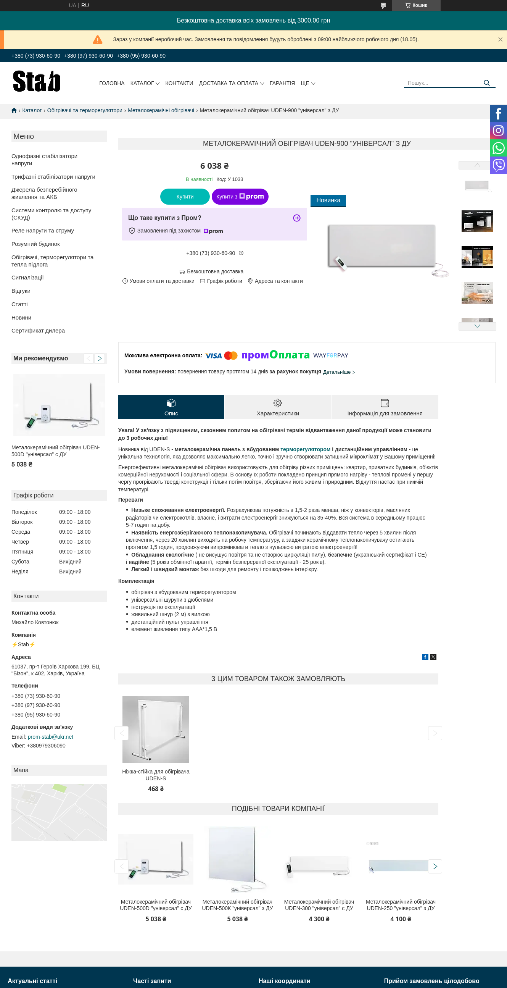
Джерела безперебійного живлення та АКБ (44, 193)
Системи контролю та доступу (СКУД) (51, 214)
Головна (111, 83)
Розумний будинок (35, 244)
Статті (19, 304)
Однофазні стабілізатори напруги (44, 159)
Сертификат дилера (38, 330)
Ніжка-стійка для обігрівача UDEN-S (155, 774)
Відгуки (21, 290)
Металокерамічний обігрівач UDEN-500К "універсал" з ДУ (237, 905)
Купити (185, 197)
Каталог (142, 83)
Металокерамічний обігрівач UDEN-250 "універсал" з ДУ (401, 905)
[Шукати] (487, 83)
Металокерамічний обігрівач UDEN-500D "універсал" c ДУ (55, 450)
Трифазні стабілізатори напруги (53, 176)
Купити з (240, 196)
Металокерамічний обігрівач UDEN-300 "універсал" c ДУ (319, 905)
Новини (21, 317)
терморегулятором (305, 449)
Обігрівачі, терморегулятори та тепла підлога (52, 261)
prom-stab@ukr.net (50, 737)
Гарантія (282, 83)
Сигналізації (27, 277)
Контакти (179, 83)
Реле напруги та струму (42, 230)
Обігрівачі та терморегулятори (84, 110)
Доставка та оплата (228, 83)
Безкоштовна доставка (215, 271)
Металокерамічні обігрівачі (161, 110)
